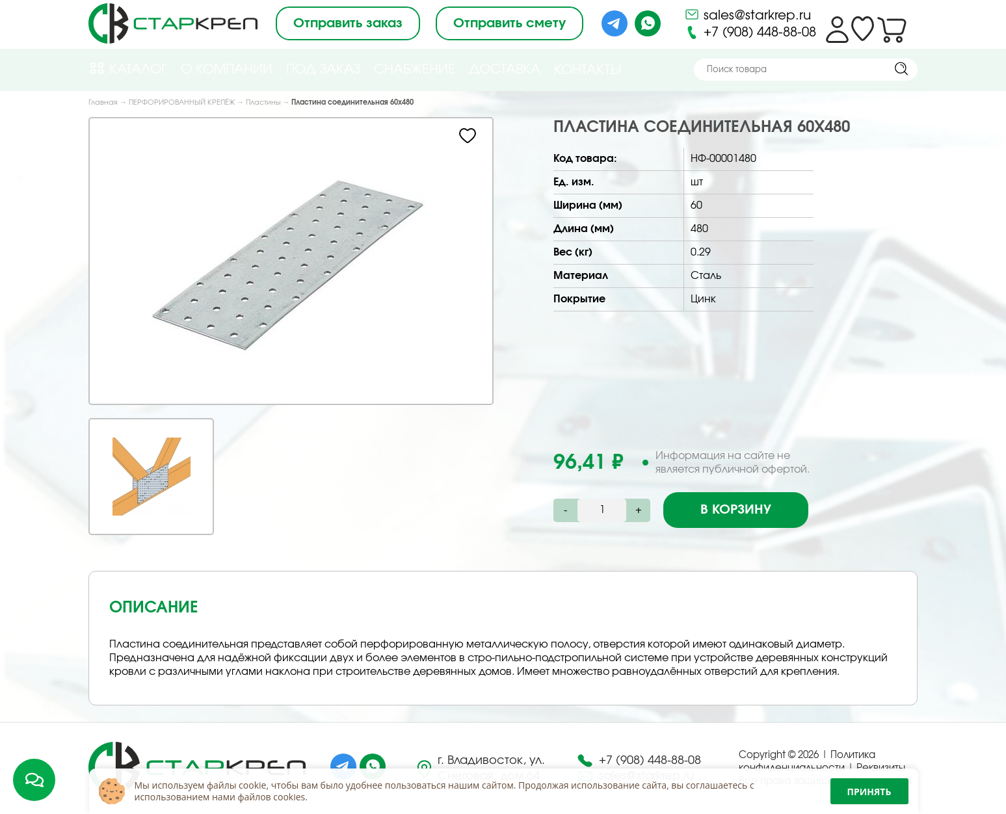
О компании (226, 69)
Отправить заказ (348, 23)
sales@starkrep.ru (747, 14)
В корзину (735, 509)
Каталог (127, 68)
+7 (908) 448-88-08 (750, 32)
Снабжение (414, 69)
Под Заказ (323, 69)
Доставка (504, 69)
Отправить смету (509, 23)
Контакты (587, 70)
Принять (869, 791)
